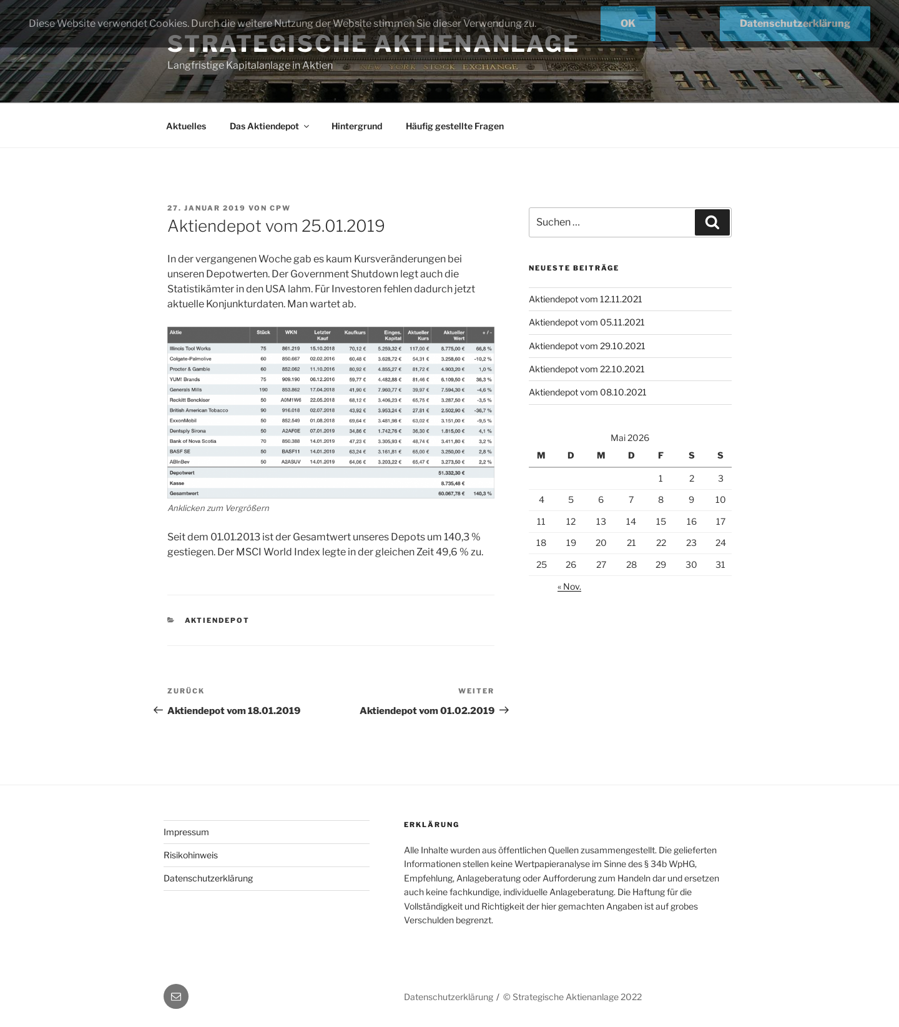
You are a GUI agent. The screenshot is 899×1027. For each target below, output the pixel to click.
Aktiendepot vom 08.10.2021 (588, 392)
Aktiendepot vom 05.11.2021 (587, 322)
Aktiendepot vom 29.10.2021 (587, 345)
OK (628, 23)
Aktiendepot (217, 620)
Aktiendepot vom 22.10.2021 (587, 369)
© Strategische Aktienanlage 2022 (572, 996)
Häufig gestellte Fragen (455, 126)
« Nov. (569, 586)
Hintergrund (357, 126)
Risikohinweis (191, 855)
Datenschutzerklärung (208, 878)
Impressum (186, 831)
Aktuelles (186, 126)
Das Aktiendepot (270, 126)
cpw (280, 208)
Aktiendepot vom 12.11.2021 (585, 299)
